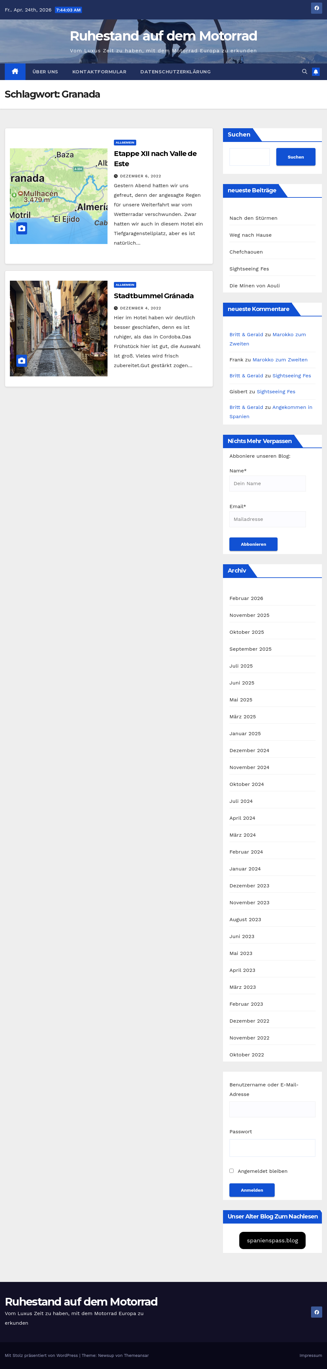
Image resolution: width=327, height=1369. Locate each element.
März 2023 (242, 987)
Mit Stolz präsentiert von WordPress (42, 1355)
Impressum (311, 1355)
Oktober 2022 (246, 1055)
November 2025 (249, 615)
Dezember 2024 (249, 750)
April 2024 (242, 818)
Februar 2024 (246, 852)
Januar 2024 (245, 869)
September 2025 (250, 649)
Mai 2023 (240, 953)
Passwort (240, 1131)
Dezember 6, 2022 (140, 176)
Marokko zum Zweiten (280, 360)
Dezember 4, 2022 (140, 308)
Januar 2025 (245, 733)
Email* (267, 515)
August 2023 (245, 919)
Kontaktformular (99, 72)
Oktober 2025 (246, 632)
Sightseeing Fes (249, 269)
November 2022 (249, 1038)
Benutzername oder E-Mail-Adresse (264, 1089)
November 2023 (249, 902)
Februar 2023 (246, 1004)
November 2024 (249, 767)
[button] (304, 72)
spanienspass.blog (272, 1240)
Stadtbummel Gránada (154, 296)
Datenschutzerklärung (175, 72)
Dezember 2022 (249, 1021)
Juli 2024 (241, 801)
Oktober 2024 (246, 784)
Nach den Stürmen (253, 218)
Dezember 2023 (249, 886)
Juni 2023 (241, 936)
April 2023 (242, 970)
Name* (267, 480)
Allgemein (125, 142)
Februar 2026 (246, 598)
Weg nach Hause (250, 235)
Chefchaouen (246, 252)
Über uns (45, 72)
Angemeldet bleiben (258, 1171)
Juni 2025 (241, 683)
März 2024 (242, 835)
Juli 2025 (241, 666)
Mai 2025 (240, 700)
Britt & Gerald (246, 334)
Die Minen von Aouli (254, 286)
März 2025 (242, 717)
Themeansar (136, 1355)
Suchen (239, 134)
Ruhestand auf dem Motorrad (163, 36)
